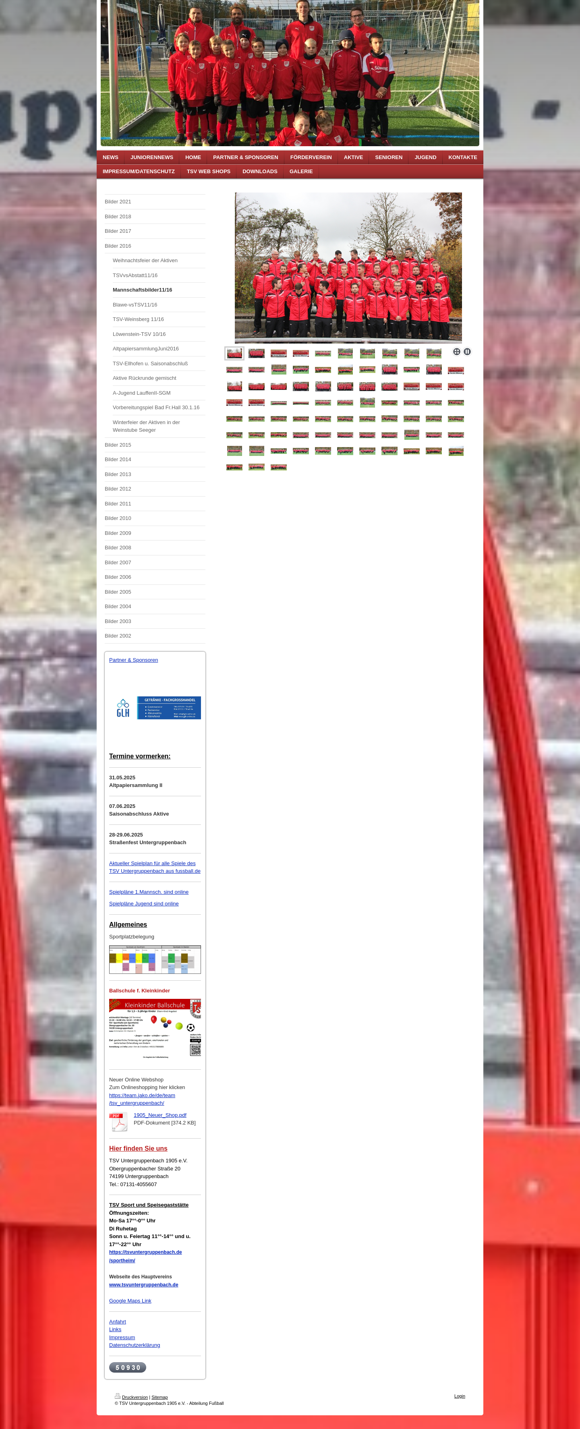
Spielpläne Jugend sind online (144, 904)
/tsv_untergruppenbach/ (136, 1103)
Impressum (122, 1337)
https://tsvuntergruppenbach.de (145, 1252)
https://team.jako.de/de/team (142, 1095)
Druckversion (131, 1397)
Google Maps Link (130, 1301)
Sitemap (159, 1397)
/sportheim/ (122, 1260)
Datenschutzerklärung (134, 1345)
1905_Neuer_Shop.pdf (160, 1115)
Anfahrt (117, 1322)
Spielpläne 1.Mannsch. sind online (148, 892)
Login (459, 1396)
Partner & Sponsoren (133, 660)
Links (115, 1329)
